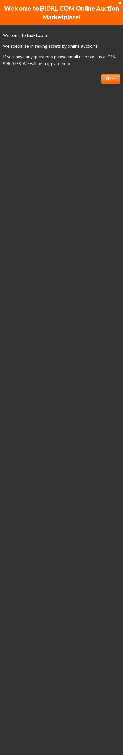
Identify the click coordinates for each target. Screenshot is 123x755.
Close (111, 79)
